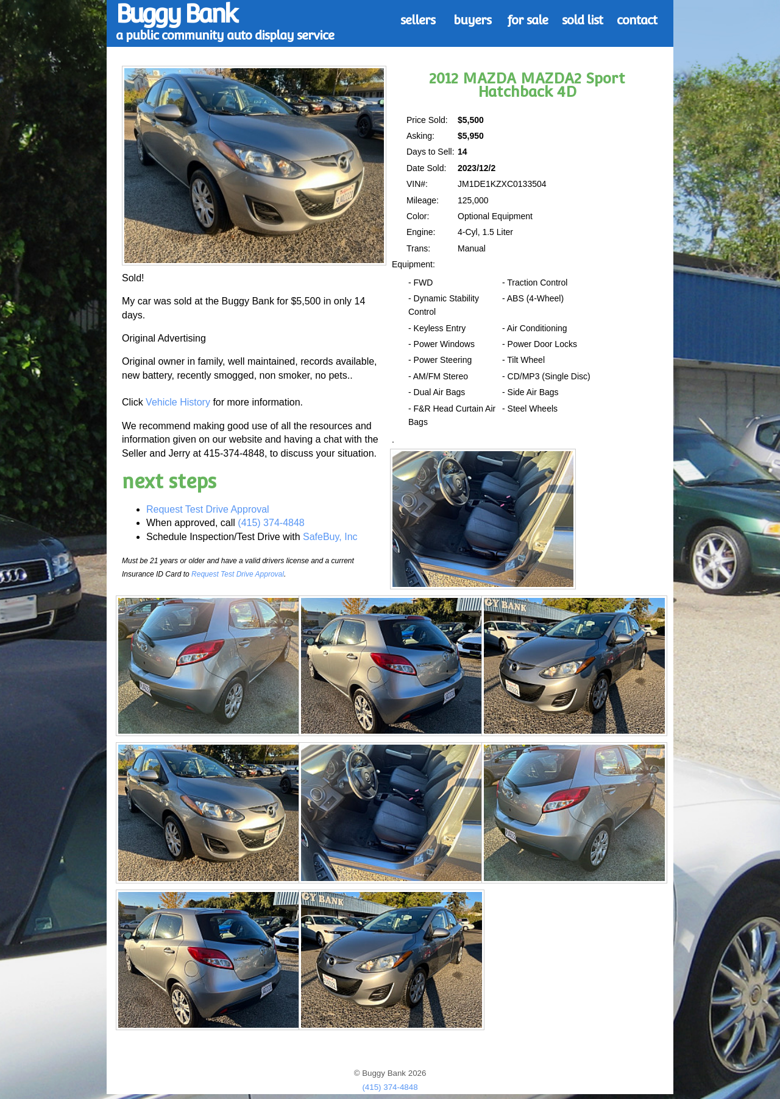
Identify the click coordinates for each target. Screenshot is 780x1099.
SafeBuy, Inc (330, 537)
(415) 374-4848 (271, 523)
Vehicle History (178, 402)
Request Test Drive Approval (207, 509)
